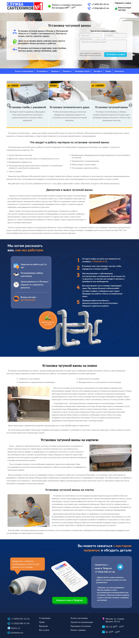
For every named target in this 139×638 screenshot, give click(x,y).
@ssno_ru (15, 628)
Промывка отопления (81, 626)
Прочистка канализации (82, 622)
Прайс (108, 71)
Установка (41, 71)
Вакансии (43, 626)
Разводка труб (82, 71)
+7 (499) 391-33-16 (100, 4)
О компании (44, 618)
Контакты (119, 71)
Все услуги (44, 630)
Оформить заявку (123, 3)
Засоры (97, 71)
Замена (54, 71)
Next (129, 104)
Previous (8, 104)
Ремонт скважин (78, 630)
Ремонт (66, 71)
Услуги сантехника (24, 71)
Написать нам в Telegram (69, 600)
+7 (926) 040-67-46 (100, 8)
